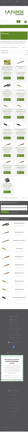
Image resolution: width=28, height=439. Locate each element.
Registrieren (19, 1)
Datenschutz (23, 426)
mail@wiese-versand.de (14, 342)
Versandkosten (6, 76)
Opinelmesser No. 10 (20, 165)
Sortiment (5, 26)
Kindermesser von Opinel (19, 240)
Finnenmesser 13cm (7, 109)
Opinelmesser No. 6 (7, 147)
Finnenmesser (20, 90)
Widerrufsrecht (14, 394)
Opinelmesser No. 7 (21, 147)
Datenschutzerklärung (14, 411)
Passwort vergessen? (14, 212)
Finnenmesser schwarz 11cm (19, 297)
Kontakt (14, 414)
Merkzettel (11, 1)
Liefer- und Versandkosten (14, 404)
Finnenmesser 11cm (20, 109)
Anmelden (5, 212)
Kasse (5, 1)
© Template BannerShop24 (15, 426)
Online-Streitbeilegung (14, 408)
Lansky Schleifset (7, 184)
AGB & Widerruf (14, 401)
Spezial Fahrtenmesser (19, 223)
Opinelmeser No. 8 (7, 165)
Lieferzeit (14, 398)
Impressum (14, 418)
